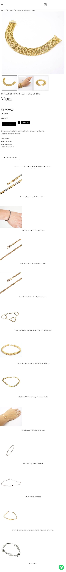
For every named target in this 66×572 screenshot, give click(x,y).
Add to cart (9, 124)
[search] (45, 4)
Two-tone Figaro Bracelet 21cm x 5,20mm (33, 197)
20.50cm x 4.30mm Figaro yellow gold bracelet (33, 397)
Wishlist (25, 122)
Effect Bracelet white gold (33, 497)
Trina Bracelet (33, 563)
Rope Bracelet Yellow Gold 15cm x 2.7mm (33, 263)
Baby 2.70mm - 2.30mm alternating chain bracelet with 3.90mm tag (33, 530)
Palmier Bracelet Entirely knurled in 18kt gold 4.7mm (33, 363)
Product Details (11, 157)
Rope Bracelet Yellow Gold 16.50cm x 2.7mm (33, 297)
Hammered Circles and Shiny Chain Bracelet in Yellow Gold (33, 330)
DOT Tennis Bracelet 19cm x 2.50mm (33, 230)
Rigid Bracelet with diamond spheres (33, 430)
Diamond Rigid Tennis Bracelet (33, 463)
